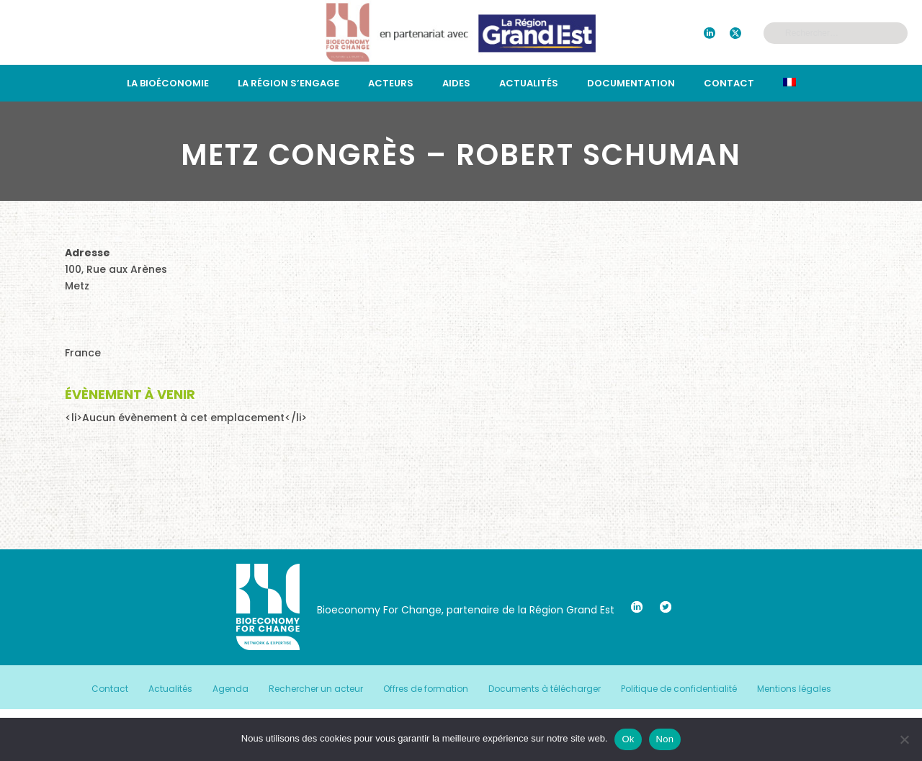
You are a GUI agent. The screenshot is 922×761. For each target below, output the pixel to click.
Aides (456, 83)
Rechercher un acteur (316, 689)
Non (665, 739)
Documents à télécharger (544, 689)
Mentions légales (794, 689)
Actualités (528, 83)
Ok (628, 739)
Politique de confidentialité (679, 689)
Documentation (631, 83)
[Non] (904, 739)
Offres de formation (425, 689)
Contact (729, 83)
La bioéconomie (168, 83)
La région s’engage (288, 83)
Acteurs (390, 83)
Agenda (230, 689)
